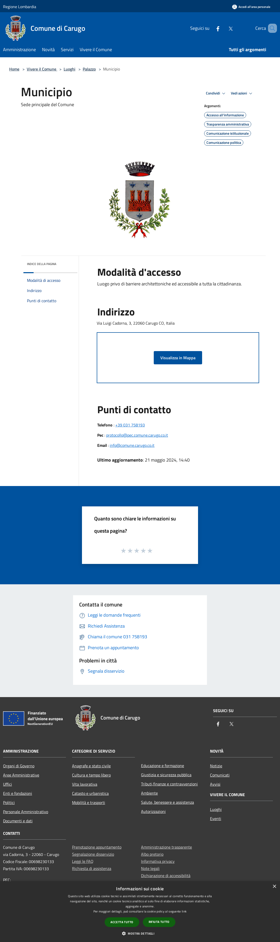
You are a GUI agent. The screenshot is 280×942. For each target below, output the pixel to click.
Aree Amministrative (21, 775)
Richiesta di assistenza (91, 868)
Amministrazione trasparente (166, 847)
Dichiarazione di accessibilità (165, 875)
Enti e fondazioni (17, 793)
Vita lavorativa (84, 784)
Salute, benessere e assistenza (167, 802)
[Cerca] (271, 28)
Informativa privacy (158, 861)
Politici (9, 802)
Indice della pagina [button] (41, 263)
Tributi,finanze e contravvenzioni (169, 784)
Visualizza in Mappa (177, 358)
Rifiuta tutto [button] (159, 921)
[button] (140, 933)
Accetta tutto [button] (121, 922)
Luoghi (69, 69)
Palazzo (89, 69)
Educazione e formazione (162, 766)
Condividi (216, 93)
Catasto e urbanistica (90, 793)
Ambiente (149, 793)
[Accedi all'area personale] (251, 7)
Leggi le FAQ (82, 861)
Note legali (150, 868)
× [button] (274, 887)
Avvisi (215, 784)
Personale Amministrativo (25, 812)
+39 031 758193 (130, 425)
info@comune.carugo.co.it (132, 445)
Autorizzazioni (153, 811)
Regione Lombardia (19, 7)
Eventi (215, 818)
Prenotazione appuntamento (96, 847)
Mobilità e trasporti (88, 802)
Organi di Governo (18, 766)
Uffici (7, 784)
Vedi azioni (242, 93)
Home (14, 69)
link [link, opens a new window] (184, 911)
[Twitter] (223, 28)
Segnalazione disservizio (93, 854)
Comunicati (220, 775)
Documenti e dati (18, 821)
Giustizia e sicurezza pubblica (166, 775)
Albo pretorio (152, 854)
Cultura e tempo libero (91, 775)
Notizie (216, 766)
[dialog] (140, 911)
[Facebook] (210, 28)
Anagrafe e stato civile (91, 766)
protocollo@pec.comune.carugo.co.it (137, 435)
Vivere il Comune (42, 69)
